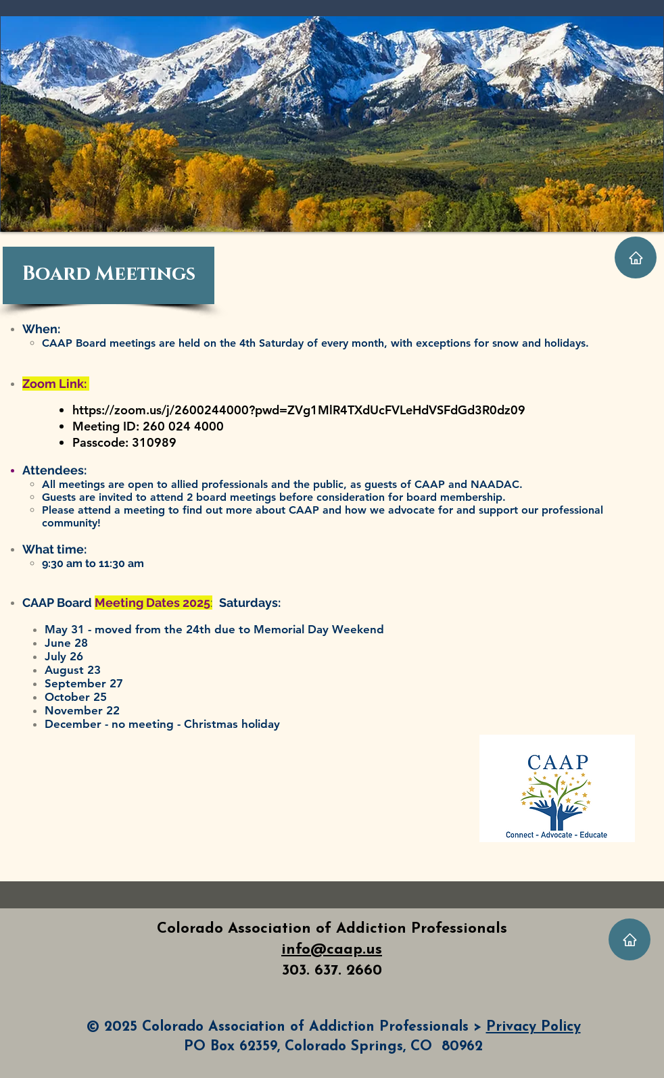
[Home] (636, 257)
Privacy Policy (533, 1027)
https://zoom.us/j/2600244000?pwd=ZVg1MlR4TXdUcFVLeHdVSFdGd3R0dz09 (298, 410)
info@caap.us (331, 950)
